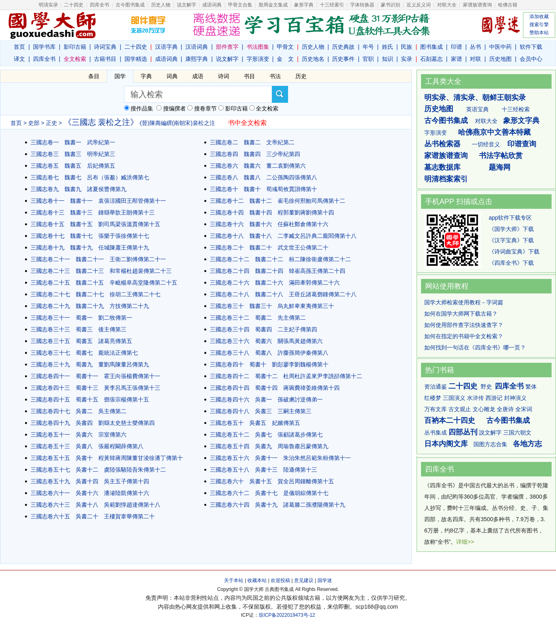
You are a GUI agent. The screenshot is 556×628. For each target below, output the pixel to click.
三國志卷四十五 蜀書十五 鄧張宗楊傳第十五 (90, 399)
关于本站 (233, 580)
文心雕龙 (484, 409)
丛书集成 (435, 432)
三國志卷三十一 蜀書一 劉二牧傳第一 (81, 317)
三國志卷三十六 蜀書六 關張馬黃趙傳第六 (266, 341)
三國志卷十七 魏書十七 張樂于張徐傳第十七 (90, 236)
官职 (368, 59)
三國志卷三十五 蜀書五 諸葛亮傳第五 (81, 341)
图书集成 (431, 47)
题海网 (499, 167)
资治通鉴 (435, 386)
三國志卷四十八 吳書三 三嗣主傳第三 (260, 411)
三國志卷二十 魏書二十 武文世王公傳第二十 (269, 247)
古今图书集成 (446, 120)
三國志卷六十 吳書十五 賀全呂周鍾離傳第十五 (272, 481)
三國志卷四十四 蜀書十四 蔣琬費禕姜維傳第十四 (275, 388)
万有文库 (435, 409)
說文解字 (490, 432)
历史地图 (500, 59)
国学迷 (324, 580)
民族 (406, 47)
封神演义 (515, 398)
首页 (19, 47)
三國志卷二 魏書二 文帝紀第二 (252, 142)
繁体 (531, 386)
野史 (486, 386)
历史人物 (160, 5)
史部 (33, 123)
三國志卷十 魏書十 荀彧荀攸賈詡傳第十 (263, 189)
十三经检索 (516, 109)
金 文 (285, 59)
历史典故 (343, 47)
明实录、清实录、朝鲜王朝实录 (475, 98)
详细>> (465, 542)
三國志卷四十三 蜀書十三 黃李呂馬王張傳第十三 (95, 388)
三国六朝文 (517, 432)
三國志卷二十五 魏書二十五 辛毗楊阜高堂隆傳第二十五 (104, 282)
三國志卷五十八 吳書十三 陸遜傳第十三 (263, 469)
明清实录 (48, 5)
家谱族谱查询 (446, 156)
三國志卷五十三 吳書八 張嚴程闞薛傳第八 (87, 446)
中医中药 (500, 47)
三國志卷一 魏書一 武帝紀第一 (73, 142)
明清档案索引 (446, 179)
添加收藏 (539, 16)
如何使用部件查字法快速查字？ (463, 325)
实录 (406, 59)
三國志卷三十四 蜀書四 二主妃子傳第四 (263, 329)
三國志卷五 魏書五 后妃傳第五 (73, 165)
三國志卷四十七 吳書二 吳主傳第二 (79, 411)
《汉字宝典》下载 (511, 240)
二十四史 (73, 5)
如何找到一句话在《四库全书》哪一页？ (475, 347)
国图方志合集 (490, 444)
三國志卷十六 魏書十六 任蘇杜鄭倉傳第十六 (269, 224)
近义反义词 (419, 5)
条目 (94, 76)
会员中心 (531, 59)
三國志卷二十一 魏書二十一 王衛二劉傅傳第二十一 (98, 259)
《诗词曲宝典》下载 (514, 251)
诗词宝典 (105, 47)
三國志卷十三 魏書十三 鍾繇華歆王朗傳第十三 (93, 212)
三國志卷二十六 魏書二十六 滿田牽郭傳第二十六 (275, 282)
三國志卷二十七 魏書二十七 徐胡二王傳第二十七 (95, 294)
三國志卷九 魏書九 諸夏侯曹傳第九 (79, 189)
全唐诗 (505, 409)
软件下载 (531, 47)
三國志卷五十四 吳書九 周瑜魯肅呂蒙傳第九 (269, 446)
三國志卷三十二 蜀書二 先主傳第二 (258, 317)
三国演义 (454, 398)
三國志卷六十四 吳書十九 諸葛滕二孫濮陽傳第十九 (277, 504)
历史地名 (313, 59)
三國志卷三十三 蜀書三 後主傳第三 (79, 329)
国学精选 (135, 59)
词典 (172, 76)
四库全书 (99, 5)
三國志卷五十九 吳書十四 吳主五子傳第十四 (90, 481)
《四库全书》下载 (511, 263)
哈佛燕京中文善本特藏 (494, 132)
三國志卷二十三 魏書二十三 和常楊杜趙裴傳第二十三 (101, 271)
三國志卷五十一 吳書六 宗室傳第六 (79, 434)
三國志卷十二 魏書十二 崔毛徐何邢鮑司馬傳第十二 (277, 201)
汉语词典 (196, 47)
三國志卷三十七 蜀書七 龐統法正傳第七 (84, 352)
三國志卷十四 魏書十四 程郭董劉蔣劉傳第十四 (272, 212)
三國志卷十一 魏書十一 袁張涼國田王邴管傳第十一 (98, 201)
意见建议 (303, 580)
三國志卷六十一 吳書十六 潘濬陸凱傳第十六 (90, 493)
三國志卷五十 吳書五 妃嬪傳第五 (255, 423)
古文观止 (459, 409)
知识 (387, 59)
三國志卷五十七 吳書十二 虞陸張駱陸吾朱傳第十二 (98, 469)
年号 (368, 47)
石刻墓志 (431, 59)
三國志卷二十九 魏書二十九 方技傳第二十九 (90, 306)
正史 (51, 123)
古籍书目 (105, 59)
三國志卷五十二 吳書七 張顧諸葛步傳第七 (266, 434)
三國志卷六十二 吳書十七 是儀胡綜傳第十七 (269, 493)
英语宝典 (477, 109)
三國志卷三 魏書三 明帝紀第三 (73, 154)
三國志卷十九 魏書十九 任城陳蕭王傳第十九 (90, 247)
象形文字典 (521, 120)
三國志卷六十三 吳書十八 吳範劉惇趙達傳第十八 (95, 504)
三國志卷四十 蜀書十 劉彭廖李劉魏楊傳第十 (269, 364)
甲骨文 (285, 47)
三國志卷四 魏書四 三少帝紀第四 (255, 154)
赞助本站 (539, 32)
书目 (249, 76)
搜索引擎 (539, 24)
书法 (275, 76)
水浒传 (475, 398)
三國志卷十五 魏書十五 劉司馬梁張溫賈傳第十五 (95, 224)
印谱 (456, 47)
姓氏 (387, 47)
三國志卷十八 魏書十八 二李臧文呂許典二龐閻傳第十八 (283, 236)
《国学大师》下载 (511, 229)
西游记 (493, 398)
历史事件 (343, 59)
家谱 (456, 59)
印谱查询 (521, 144)
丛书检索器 (442, 144)
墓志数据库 (442, 167)
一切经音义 (486, 144)
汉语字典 (166, 47)
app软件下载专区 (510, 217)
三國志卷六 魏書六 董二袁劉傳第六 (258, 165)
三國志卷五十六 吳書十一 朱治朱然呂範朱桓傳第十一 (280, 458)
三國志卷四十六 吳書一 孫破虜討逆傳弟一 (266, 399)
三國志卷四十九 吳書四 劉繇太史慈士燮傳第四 (93, 423)
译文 (19, 59)
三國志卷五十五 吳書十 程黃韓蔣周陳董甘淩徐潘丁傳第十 (107, 458)
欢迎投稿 (280, 580)
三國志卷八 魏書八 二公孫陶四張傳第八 (263, 177)
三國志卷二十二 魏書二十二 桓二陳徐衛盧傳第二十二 (280, 259)
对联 (475, 59)
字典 (146, 76)
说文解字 (227, 59)
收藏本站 (257, 580)
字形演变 (258, 59)
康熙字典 (196, 59)
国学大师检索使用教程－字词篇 (463, 302)
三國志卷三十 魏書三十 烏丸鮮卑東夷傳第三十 (272, 306)
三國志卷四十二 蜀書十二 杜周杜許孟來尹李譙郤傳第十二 (286, 376)
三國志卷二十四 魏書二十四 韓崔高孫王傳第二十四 (277, 271)
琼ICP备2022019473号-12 (287, 615)
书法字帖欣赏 (501, 156)
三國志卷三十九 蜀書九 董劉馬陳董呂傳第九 (90, 364)
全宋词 (523, 409)
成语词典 (212, 5)
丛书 (475, 47)
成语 (197, 76)
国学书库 (44, 47)
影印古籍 (75, 47)
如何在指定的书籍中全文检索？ (463, 336)
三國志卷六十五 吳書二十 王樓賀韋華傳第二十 (93, 516)
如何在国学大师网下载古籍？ (461, 313)
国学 (120, 76)
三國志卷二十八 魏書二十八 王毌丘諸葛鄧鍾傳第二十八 (283, 294)
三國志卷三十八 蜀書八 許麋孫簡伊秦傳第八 (269, 352)
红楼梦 (432, 398)
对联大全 (446, 5)
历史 (301, 76)
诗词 (223, 76)
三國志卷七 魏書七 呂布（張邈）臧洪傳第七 (90, 177)
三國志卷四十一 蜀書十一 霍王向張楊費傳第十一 (95, 376)
